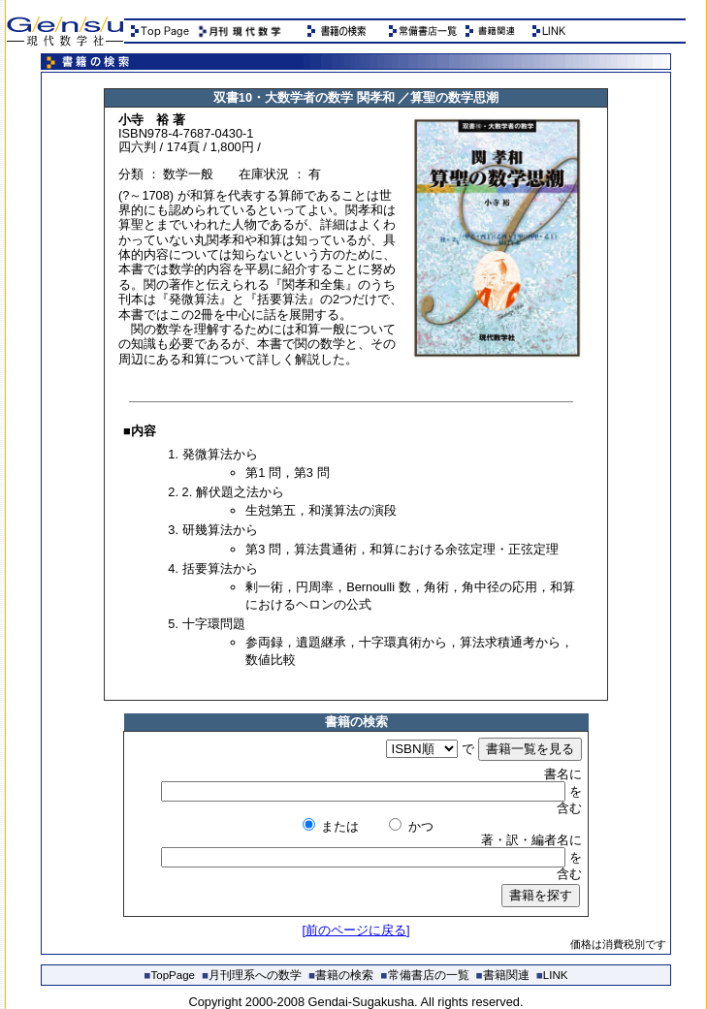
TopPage (170, 975)
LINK (552, 975)
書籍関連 (503, 975)
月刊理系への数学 (252, 975)
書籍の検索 (340, 975)
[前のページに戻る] (355, 930)
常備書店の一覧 (425, 975)
